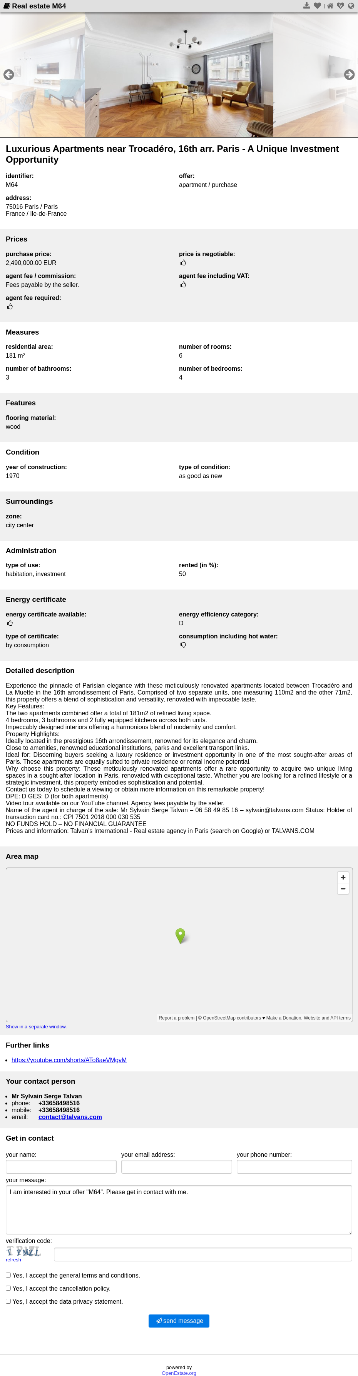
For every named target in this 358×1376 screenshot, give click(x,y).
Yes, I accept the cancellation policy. (58, 1288)
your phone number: (264, 1154)
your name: (21, 1154)
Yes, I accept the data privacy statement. (64, 1301)
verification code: (29, 1241)
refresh (13, 1260)
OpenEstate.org (179, 1373)
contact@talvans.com (70, 1117)
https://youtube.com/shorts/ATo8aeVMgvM (69, 1060)
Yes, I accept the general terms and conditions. (73, 1275)
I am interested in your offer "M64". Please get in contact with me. (179, 1209)
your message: (26, 1180)
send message (179, 1321)
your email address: (148, 1154)
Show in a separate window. (36, 1027)
